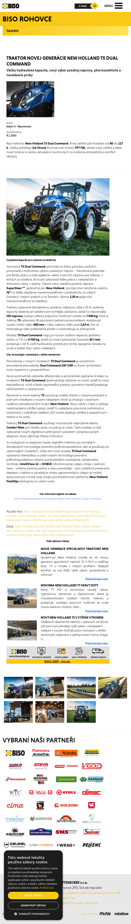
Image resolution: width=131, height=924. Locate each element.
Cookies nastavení (84, 903)
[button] (33, 914)
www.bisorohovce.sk (102, 893)
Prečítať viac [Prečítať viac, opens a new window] (47, 887)
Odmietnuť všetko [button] (33, 905)
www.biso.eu (65, 898)
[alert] (33, 885)
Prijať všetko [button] (33, 895)
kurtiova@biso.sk (70, 893)
